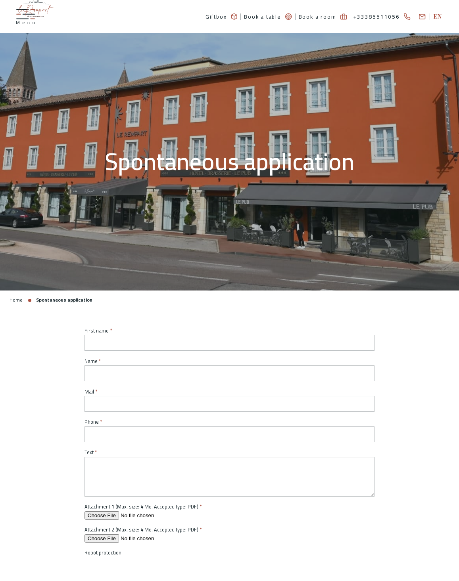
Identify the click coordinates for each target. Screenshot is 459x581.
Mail (89, 391)
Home (16, 300)
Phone (92, 422)
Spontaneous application (64, 300)
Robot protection (103, 553)
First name (97, 330)
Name (91, 361)
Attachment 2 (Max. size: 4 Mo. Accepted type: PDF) (141, 530)
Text (89, 452)
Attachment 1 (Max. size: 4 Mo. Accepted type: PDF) (141, 507)
